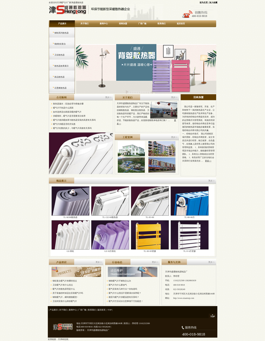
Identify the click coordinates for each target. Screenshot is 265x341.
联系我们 (162, 23)
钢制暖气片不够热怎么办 (120, 281)
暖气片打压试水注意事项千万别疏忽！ (126, 301)
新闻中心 (104, 23)
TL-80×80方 (190, 216)
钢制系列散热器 (58, 33)
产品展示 (62, 23)
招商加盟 (123, 23)
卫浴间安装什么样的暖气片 (65, 301)
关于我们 (84, 23)
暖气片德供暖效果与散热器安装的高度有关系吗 (74, 120)
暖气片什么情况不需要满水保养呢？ (125, 293)
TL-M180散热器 (70, 216)
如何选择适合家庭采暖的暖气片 (67, 112)
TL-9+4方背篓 (190, 250)
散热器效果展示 (58, 66)
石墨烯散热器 (57, 88)
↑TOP (109, 310)
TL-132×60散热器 (110, 216)
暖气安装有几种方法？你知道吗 (123, 289)
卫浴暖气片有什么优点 (63, 285)
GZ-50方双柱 (110, 250)
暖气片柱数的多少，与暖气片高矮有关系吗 (72, 128)
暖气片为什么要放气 (118, 285)
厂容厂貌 (142, 23)
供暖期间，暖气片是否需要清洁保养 (69, 116)
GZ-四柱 (70, 250)
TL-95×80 (150, 216)
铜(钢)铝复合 (57, 44)
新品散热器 (56, 77)
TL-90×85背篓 (150, 250)
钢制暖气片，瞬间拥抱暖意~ (65, 297)
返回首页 (181, 23)
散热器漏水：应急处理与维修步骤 (68, 104)
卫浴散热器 (56, 55)
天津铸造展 (63, 339)
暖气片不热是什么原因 (63, 108)
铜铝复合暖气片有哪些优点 (65, 281)
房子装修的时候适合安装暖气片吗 (68, 293)
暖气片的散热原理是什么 (64, 289)
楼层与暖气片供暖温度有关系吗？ (124, 297)
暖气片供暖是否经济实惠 (64, 124)
